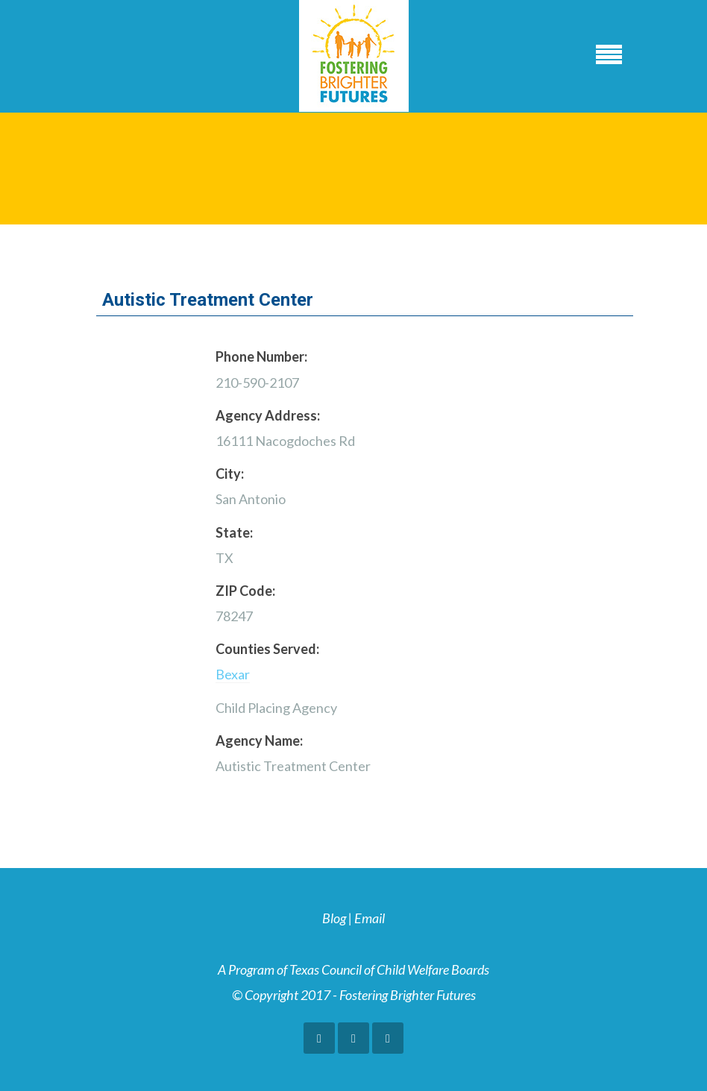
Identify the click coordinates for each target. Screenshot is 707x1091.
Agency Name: (259, 740)
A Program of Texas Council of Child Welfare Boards (353, 969)
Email (369, 918)
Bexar (233, 674)
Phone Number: (261, 356)
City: (230, 473)
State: (234, 532)
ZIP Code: (245, 590)
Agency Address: (268, 415)
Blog (334, 918)
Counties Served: (267, 649)
